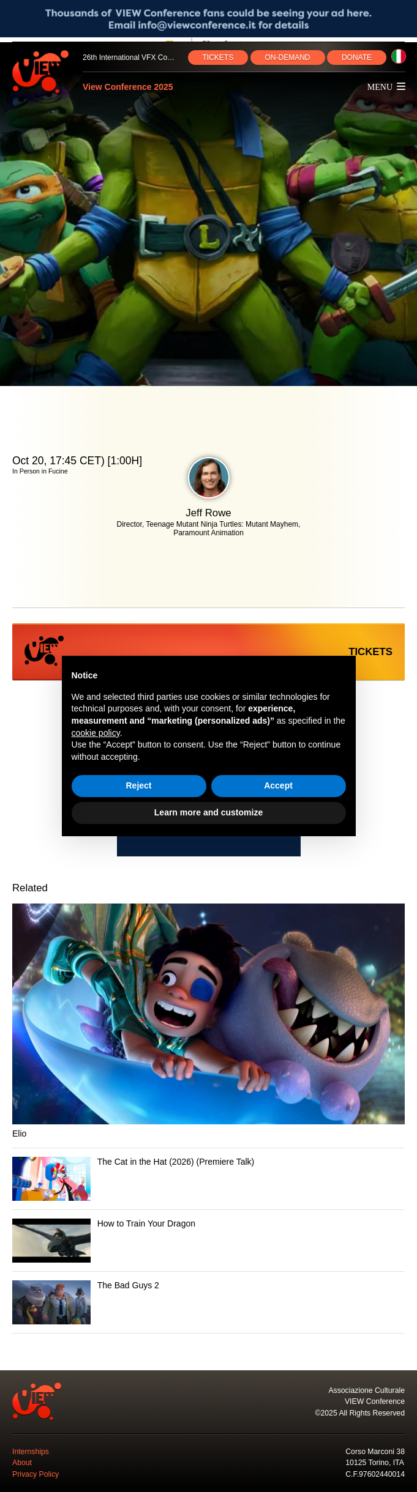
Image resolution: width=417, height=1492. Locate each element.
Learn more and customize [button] (208, 812)
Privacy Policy (35, 1474)
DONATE (357, 57)
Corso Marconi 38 (375, 1451)
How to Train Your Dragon (146, 1223)
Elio (19, 1133)
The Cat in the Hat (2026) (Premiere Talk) (176, 1162)
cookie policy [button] (96, 733)
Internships (30, 1451)
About (22, 1462)
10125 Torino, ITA (374, 1462)
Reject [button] (138, 785)
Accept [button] (278, 785)
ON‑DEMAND (287, 57)
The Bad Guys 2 (128, 1285)
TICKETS (218, 57)
